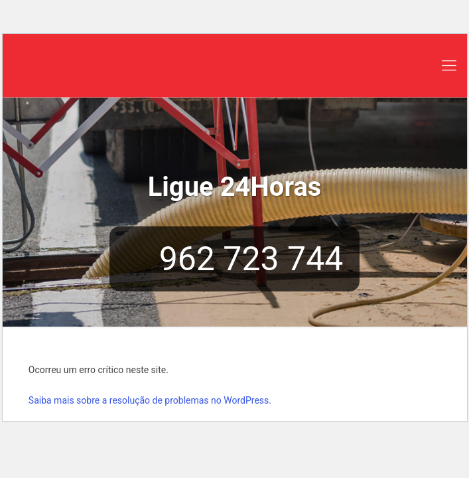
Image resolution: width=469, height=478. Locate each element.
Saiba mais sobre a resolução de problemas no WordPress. (150, 400)
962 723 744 (235, 259)
